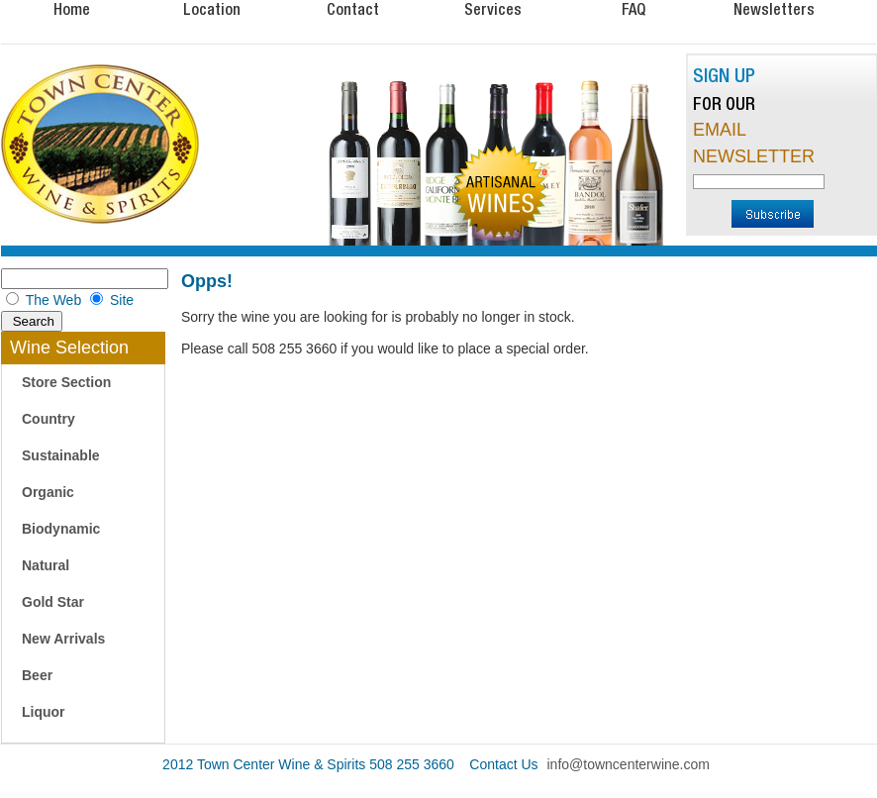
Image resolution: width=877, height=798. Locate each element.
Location (212, 9)
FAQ (633, 9)
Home (71, 9)
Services (493, 9)
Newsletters (774, 9)
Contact (353, 9)
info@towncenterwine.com (628, 764)
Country (48, 419)
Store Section (66, 382)
